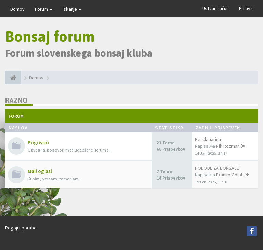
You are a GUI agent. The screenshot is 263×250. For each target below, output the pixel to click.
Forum (43, 9)
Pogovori (38, 142)
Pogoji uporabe (21, 228)
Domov (17, 9)
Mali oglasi (40, 171)
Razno (16, 100)
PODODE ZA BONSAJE (217, 168)
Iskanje (72, 9)
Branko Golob (230, 175)
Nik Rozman (228, 146)
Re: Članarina (208, 139)
